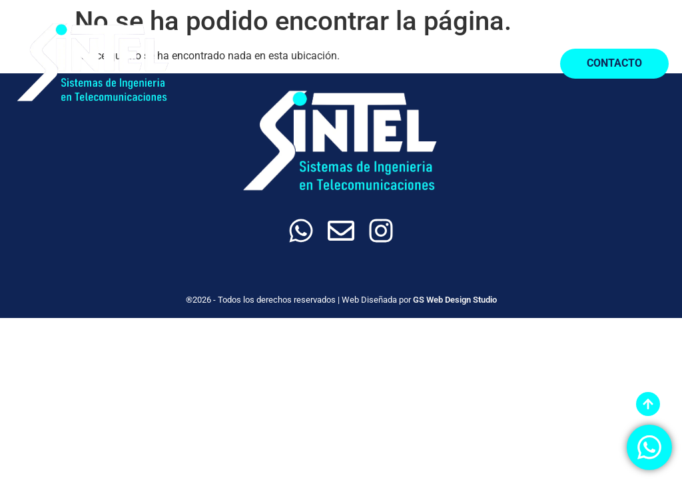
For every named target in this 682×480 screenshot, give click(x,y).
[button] (523, 64)
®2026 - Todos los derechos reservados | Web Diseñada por (299, 300)
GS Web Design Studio (455, 300)
